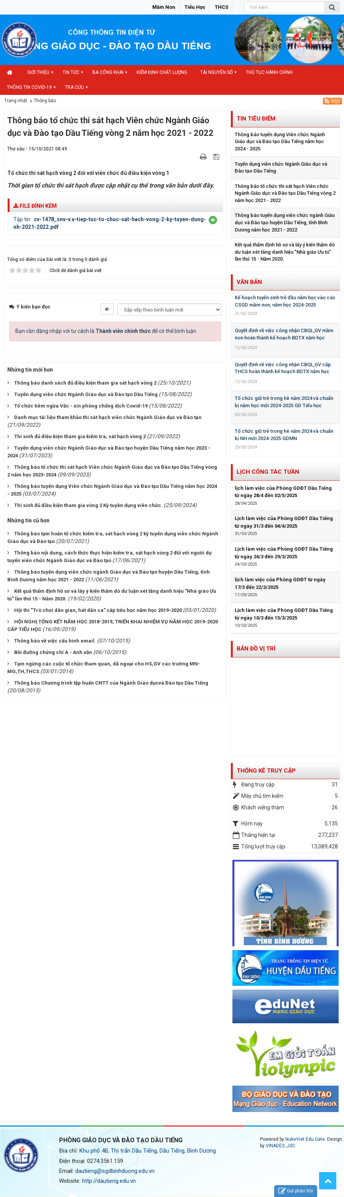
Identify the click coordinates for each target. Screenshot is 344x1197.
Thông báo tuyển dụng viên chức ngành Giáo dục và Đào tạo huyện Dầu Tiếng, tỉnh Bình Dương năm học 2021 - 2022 (285, 222)
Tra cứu (74, 87)
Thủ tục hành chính (269, 72)
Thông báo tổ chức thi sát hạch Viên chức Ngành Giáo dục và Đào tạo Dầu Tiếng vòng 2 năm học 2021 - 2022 (285, 193)
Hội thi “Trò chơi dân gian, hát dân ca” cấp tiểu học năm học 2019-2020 (98, 610)
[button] (213, 220)
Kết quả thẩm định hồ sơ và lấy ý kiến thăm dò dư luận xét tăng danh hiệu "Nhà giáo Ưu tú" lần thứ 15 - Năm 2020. (285, 252)
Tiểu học (195, 7)
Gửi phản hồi (295, 1191)
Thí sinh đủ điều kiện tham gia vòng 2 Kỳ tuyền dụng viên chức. (88, 505)
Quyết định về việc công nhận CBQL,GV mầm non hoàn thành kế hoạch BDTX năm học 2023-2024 (284, 337)
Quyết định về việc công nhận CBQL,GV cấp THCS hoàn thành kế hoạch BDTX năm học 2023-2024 (283, 372)
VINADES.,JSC (280, 1145)
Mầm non (163, 7)
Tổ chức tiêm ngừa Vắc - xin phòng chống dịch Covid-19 (81, 406)
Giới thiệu (38, 72)
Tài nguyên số (216, 72)
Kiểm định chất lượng (162, 72)
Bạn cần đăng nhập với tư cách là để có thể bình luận (105, 331)
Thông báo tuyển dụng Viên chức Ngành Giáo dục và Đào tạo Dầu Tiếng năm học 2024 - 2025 (280, 142)
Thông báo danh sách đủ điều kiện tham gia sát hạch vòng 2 (85, 383)
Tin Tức (71, 72)
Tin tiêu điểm (256, 118)
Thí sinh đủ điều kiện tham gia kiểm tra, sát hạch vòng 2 (80, 436)
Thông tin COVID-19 (29, 87)
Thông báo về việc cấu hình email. (55, 641)
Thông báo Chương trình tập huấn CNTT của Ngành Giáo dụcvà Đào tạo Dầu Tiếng (111, 683)
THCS (221, 7)
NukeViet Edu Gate (305, 1139)
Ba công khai (107, 72)
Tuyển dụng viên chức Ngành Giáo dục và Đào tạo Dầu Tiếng (86, 394)
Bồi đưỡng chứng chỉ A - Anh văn (53, 652)
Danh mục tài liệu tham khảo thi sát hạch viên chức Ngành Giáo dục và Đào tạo (107, 417)
